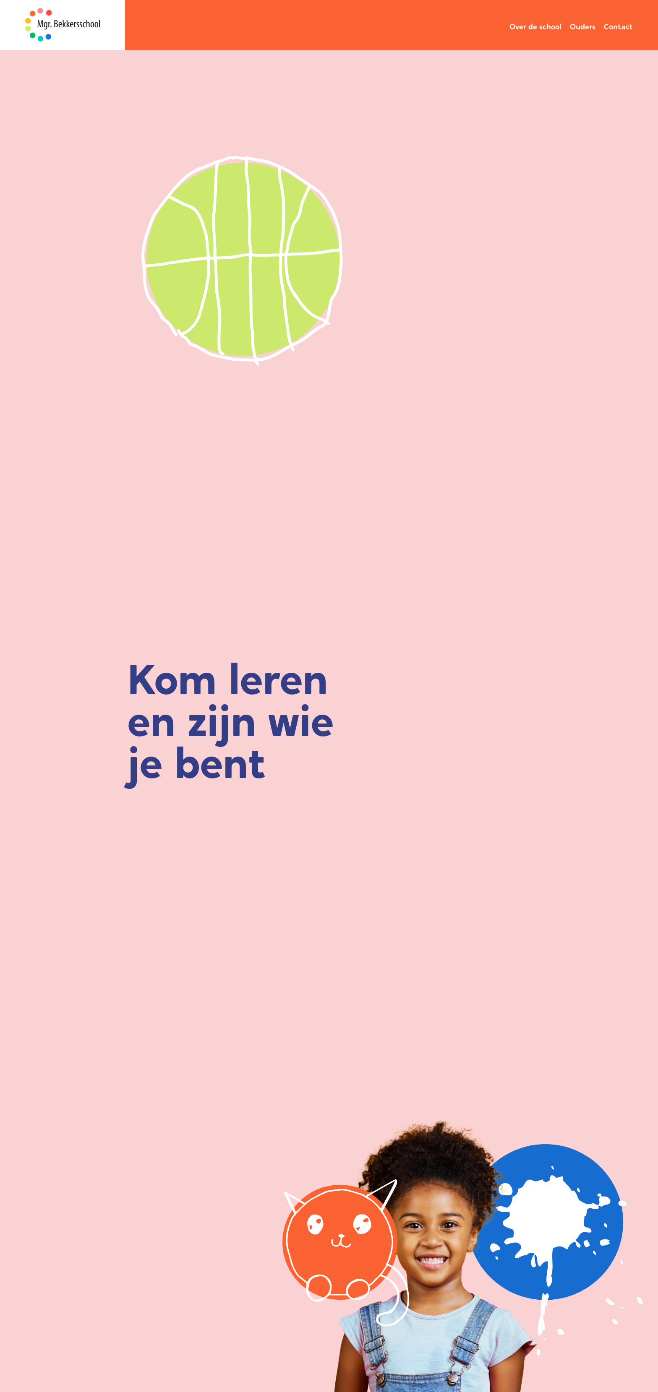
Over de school (535, 26)
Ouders (582, 26)
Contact (618, 26)
